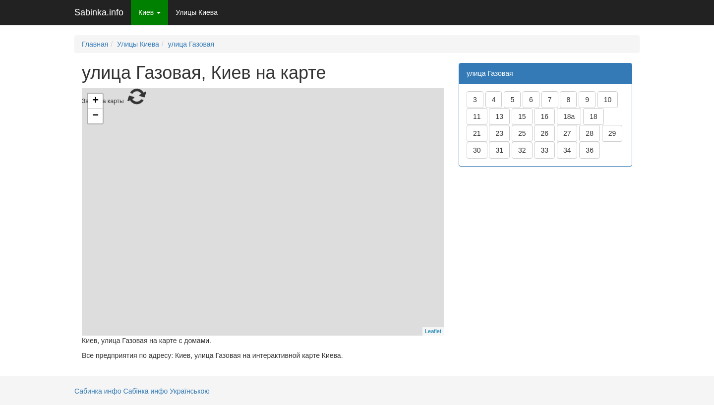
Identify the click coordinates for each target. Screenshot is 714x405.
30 (477, 150)
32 (522, 150)
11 (477, 116)
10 (608, 100)
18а (569, 116)
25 (522, 133)
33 (544, 150)
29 (612, 133)
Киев (149, 12)
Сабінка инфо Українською (166, 391)
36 (590, 150)
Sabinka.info (98, 12)
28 (590, 133)
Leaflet (433, 331)
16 (544, 116)
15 (522, 116)
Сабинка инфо (97, 391)
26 (544, 133)
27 (567, 133)
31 (499, 150)
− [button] (95, 116)
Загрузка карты (261, 211)
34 (567, 150)
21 (477, 133)
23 (499, 133)
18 (593, 116)
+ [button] (95, 101)
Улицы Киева (197, 12)
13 (499, 116)
